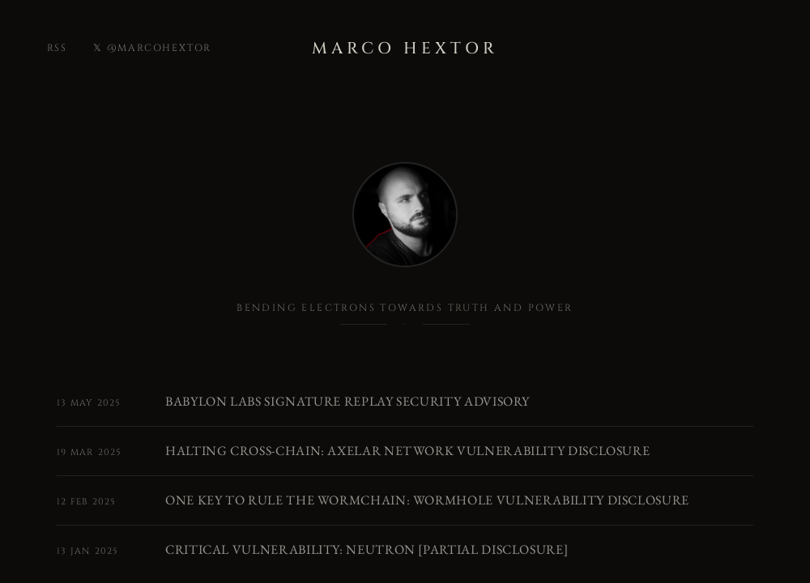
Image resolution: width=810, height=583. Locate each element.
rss (57, 47)
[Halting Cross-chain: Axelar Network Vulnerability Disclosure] (405, 451)
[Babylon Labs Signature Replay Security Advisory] (405, 401)
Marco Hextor (405, 48)
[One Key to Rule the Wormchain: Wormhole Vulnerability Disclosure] (405, 500)
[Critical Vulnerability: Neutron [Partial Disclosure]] (405, 550)
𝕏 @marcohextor (152, 47)
